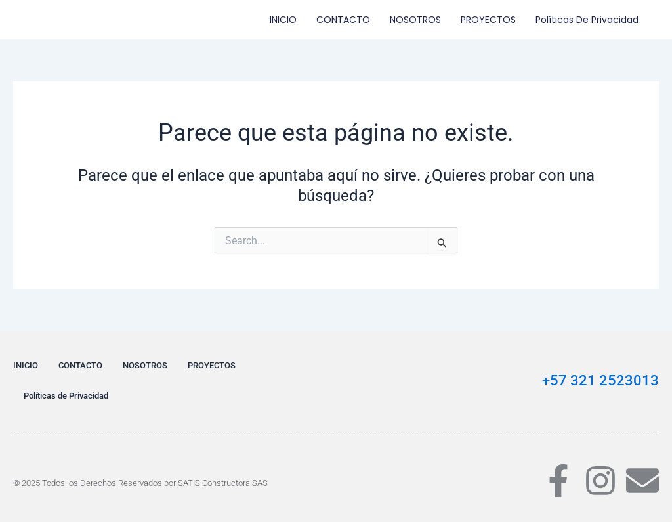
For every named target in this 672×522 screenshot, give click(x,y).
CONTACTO (343, 19)
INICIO (283, 19)
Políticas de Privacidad (587, 19)
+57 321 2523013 (600, 380)
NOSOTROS (415, 19)
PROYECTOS (488, 19)
